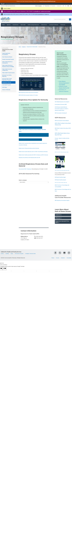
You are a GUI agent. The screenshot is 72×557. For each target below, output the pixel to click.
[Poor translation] (5, 280)
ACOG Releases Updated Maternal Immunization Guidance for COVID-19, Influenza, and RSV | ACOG (63, 112)
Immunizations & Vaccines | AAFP (62, 107)
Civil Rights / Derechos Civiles (34, 265)
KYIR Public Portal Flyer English (61, 185)
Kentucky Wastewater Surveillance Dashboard (30, 139)
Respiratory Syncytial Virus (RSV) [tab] (62, 233)
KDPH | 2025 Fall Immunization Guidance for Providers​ (30, 95)
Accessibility (68, 269)
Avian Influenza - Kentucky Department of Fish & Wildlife (64, 83)
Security (55, 269)
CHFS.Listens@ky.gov (39, 14)
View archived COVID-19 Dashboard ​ (26, 172)
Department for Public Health (32, 46)
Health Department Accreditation (6, 54)
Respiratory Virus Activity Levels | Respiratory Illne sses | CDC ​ (32, 160)
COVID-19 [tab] (58, 226)
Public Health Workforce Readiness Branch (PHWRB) (8, 66)
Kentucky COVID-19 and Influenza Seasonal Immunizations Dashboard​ (33, 135)
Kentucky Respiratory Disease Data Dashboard (30, 127)
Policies (50, 269)
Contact (2, 265)
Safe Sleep (4, 87)
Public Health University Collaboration (7, 70)
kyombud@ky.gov (36, 11)
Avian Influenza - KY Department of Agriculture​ (63, 91)
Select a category (23, 185)
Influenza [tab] (58, 229)
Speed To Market (7, 8)
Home (20, 46)
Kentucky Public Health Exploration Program (7, 79)
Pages (13, 265)
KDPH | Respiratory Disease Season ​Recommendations (30, 92)
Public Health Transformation (8, 72)
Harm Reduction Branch (7, 56)
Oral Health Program (6, 84)
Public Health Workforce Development (7, 62)
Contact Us (59, 5)
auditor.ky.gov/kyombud (45, 11)
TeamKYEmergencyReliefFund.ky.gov (47, 1)
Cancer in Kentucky (6, 89)
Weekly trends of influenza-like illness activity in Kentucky (31, 148)
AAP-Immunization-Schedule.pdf (62, 116)
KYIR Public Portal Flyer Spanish (61, 188)
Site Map (8, 265)
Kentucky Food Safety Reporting (6, 76)
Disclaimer (61, 269)
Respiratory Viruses (6, 82)
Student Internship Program (8, 59)
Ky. (3, 3)
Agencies (24, 46)
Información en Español (21, 265)
